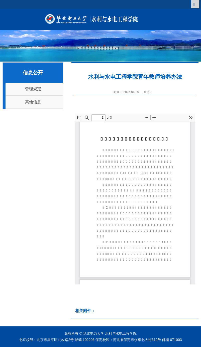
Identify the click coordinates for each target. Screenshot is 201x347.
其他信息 (33, 102)
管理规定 (33, 89)
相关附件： (85, 311)
